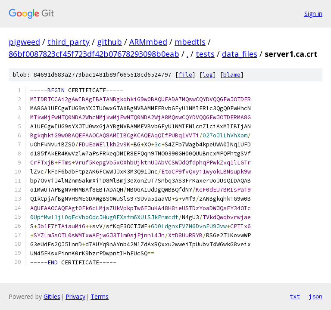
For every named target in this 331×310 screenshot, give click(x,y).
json (315, 296)
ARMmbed (148, 42)
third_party (68, 42)
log (208, 74)
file (185, 74)
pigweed (24, 42)
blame (231, 74)
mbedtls (190, 42)
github (109, 42)
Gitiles (52, 296)
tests (205, 54)
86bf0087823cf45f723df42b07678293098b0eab (94, 54)
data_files (239, 54)
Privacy (75, 296)
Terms (100, 296)
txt (295, 296)
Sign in (313, 13)
